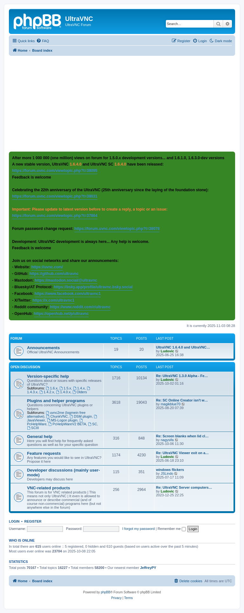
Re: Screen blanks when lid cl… (182, 436)
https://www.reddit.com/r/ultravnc (80, 307)
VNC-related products (48, 488)
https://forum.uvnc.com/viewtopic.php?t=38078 (116, 228)
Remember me (172, 529)
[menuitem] (42, 41)
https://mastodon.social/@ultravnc (66, 280)
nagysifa (167, 440)
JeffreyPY (148, 568)
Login (14, 521)
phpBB (105, 592)
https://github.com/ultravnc (54, 273)
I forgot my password (138, 529)
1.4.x (79, 388)
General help (39, 436)
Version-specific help (48, 376)
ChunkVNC (57, 416)
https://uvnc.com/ (47, 267)
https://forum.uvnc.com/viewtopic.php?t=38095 (54, 170)
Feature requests (44, 453)
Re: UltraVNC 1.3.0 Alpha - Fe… (182, 376)
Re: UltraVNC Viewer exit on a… (182, 453)
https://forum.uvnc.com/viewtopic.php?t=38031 (54, 196)
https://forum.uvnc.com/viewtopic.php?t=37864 (54, 215)
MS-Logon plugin (62, 420)
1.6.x (52, 388)
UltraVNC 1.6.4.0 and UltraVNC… (183, 347)
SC (92, 424)
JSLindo (167, 473)
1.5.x (65, 388)
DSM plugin (81, 416)
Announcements (43, 347)
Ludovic (167, 351)
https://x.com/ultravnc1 (53, 300)
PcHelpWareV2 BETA (67, 424)
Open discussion (25, 367)
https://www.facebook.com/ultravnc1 (68, 293)
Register (33, 521)
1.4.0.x (63, 392)
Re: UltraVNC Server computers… (184, 487)
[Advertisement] (126, 103)
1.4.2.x (46, 392)
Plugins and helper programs (56, 400)
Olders (79, 392)
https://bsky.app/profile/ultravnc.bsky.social (93, 287)
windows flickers (170, 470)
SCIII (33, 428)
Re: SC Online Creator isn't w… (182, 400)
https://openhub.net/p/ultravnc (61, 313)
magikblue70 (170, 404)
